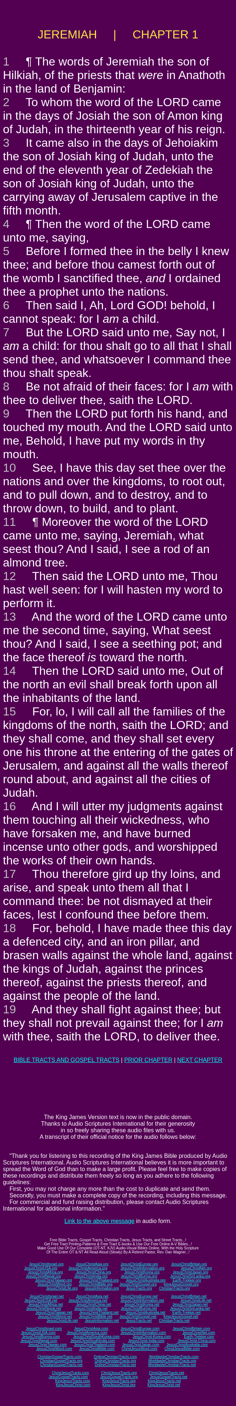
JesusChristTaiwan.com (47, 1345)
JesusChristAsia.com (91, 1329)
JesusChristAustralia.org (145, 1280)
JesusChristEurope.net (139, 1296)
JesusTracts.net (139, 1321)
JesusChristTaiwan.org (53, 1280)
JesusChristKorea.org (141, 1272)
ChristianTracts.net (174, 1321)
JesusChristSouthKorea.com (96, 1337)
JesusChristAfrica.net (45, 1304)
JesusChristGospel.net (137, 1317)
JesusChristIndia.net (91, 1308)
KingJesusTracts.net (164, 1381)
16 (9, 806)
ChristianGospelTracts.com (59, 1357)
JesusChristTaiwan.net (54, 1312)
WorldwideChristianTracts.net (172, 1365)
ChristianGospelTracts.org (61, 1361)
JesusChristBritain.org (189, 1264)
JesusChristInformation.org (143, 1268)
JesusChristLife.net (195, 1300)
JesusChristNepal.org (43, 1276)
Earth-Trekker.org (187, 1280)
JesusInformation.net (102, 1321)
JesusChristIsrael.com (44, 1329)
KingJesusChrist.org (119, 1385)
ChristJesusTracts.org (119, 1373)
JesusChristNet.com (198, 1333)
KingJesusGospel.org (181, 1284)
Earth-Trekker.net (186, 1312)
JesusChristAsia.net (92, 1296)
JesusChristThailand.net (98, 1312)
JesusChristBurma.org (139, 1276)
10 (9, 467)
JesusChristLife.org (62, 1288)
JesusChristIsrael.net (46, 1296)
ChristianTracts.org (174, 1288)
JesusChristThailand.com (94, 1345)
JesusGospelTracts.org (118, 1377)
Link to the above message (99, 1221)
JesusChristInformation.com (143, 1333)
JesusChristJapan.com (140, 1345)
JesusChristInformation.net (142, 1300)
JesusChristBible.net (95, 1317)
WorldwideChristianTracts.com (174, 1357)
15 (9, 711)
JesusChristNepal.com (39, 1341)
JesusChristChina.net (93, 1304)
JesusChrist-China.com (196, 1341)
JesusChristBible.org (96, 1284)
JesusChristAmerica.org (88, 1268)
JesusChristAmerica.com (87, 1333)
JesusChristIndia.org (90, 1276)
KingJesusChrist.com (73, 1385)
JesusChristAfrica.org (45, 1272)
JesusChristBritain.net (188, 1296)
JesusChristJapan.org (190, 1272)
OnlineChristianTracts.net (115, 1365)
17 (9, 873)
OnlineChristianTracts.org (115, 1361)
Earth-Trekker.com (199, 1337)
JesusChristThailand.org (99, 1280)
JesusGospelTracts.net (168, 1377)
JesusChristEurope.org (139, 1264)
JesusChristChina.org (93, 1272)
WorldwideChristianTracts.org (172, 1361)
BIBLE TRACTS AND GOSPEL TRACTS (66, 1060)
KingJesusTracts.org (119, 1381)
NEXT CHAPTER (199, 1060)
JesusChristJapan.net (190, 1304)
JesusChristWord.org (54, 1284)
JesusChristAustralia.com (187, 1345)
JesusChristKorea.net (141, 1304)
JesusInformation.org (102, 1288)
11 (9, 521)
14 (9, 670)
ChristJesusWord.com (140, 1349)
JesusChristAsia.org (92, 1264)
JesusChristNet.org (196, 1268)
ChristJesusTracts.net (166, 1373)
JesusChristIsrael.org (46, 1264)
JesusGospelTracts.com (68, 1377)
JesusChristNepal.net (43, 1308)
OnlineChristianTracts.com (115, 1357)
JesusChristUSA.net (41, 1300)
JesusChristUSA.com (38, 1333)
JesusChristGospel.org (137, 1284)
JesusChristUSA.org (40, 1268)
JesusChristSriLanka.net (190, 1308)
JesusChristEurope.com (140, 1329)
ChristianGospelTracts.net (61, 1365)
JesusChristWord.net (55, 1317)
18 (9, 928)
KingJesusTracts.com (72, 1381)
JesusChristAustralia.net (145, 1312)
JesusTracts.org (139, 1288)
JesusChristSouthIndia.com (92, 1341)
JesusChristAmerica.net (88, 1300)
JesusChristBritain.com (191, 1329)
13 (9, 616)
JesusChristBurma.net (139, 1308)
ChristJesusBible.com (182, 1349)
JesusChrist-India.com (146, 1341)
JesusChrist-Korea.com (152, 1337)
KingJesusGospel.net (180, 1317)
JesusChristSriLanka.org (190, 1276)
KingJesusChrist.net (164, 1385)
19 (9, 1009)
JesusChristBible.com (96, 1349)
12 (9, 576)
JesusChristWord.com (54, 1349)
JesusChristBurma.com (41, 1337)
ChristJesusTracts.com (70, 1373)
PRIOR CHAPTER (148, 1060)
